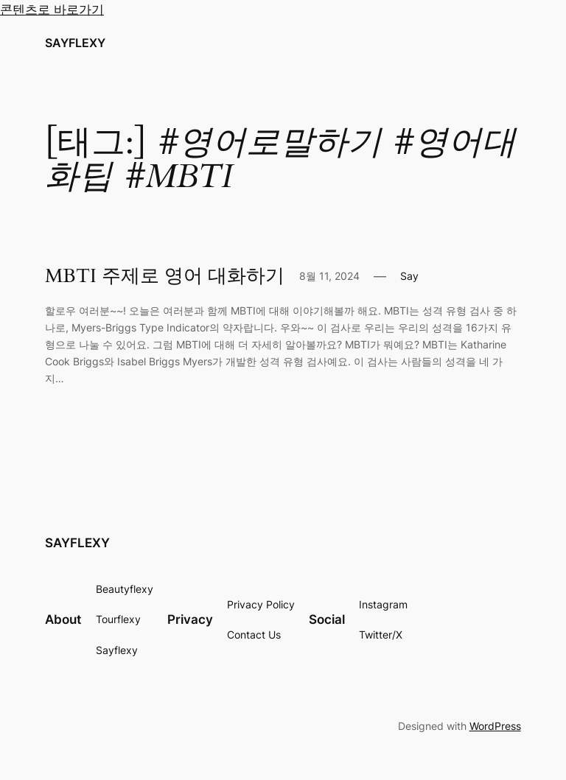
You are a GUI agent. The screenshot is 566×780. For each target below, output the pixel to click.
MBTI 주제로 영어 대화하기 (164, 276)
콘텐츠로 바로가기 (52, 9)
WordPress (495, 726)
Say (409, 276)
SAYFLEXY (75, 42)
